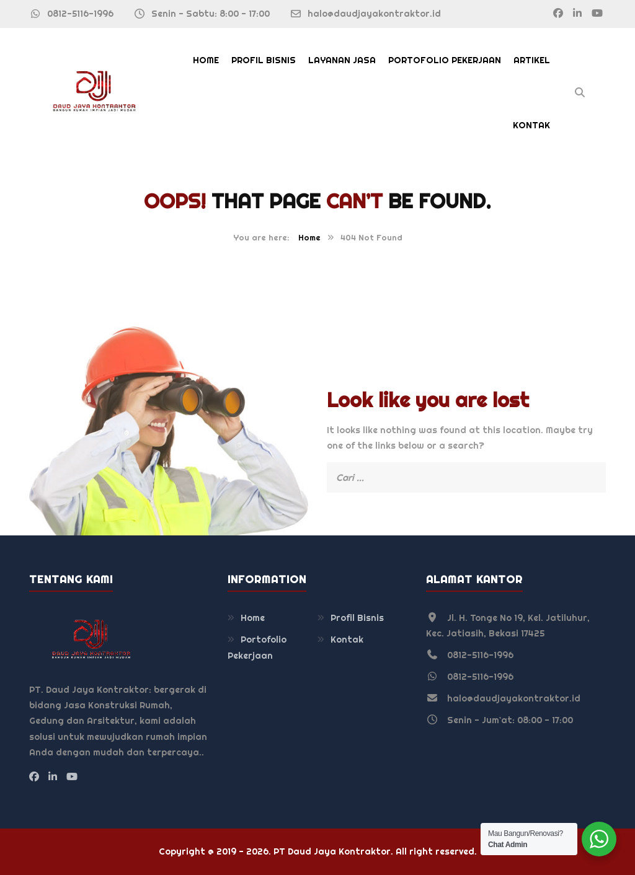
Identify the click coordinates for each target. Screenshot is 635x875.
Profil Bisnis (263, 60)
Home (206, 60)
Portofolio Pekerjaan (444, 60)
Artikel (531, 60)
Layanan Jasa (342, 60)
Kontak (531, 125)
